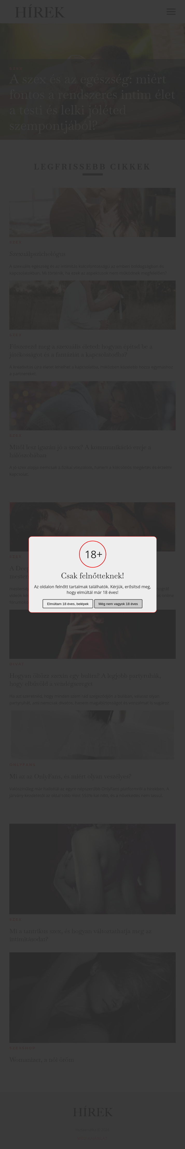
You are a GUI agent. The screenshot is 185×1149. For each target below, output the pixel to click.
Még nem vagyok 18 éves (118, 604)
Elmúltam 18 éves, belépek (67, 604)
